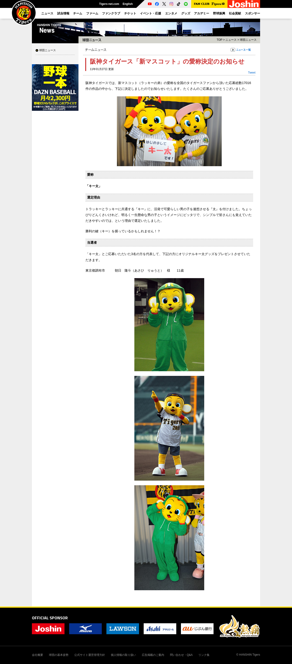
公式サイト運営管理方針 (89, 655)
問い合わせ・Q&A (181, 655)
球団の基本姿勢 (58, 655)
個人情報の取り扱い (123, 655)
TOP (219, 39)
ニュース (231, 39)
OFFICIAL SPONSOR (50, 618)
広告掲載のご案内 (153, 655)
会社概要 (37, 655)
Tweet (251, 72)
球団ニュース (47, 50)
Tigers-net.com (109, 4)
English (128, 4)
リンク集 (204, 655)
